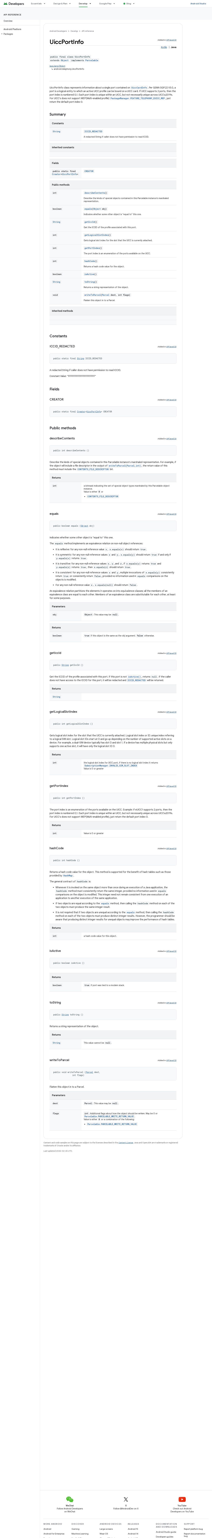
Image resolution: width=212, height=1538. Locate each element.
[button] (19, 34)
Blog (128, 3)
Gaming (75, 1529)
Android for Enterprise (53, 1533)
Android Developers (58, 31)
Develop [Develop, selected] (83, 3)
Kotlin (164, 47)
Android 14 (133, 1533)
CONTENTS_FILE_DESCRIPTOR (93, 469)
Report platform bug (193, 1529)
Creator (56, 174)
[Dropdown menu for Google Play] (115, 3)
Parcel (105, 295)
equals (88, 208)
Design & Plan (60, 3)
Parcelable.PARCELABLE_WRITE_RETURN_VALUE (109, 1116)
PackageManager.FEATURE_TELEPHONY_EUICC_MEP (138, 98)
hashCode (89, 261)
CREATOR (88, 171)
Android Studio (198, 3)
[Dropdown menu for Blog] (135, 3)
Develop (74, 31)
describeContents (94, 192)
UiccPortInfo (69, 174)
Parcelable (91, 60)
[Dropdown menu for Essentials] (46, 3)
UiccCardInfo (139, 87)
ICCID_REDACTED (93, 131)
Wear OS (104, 1533)
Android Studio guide (166, 1532)
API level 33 (171, 40)
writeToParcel (92, 295)
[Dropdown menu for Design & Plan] (71, 3)
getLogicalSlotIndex (96, 235)
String (56, 131)
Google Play (105, 3)
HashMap (68, 875)
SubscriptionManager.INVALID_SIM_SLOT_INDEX (110, 765)
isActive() (134, 676)
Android (47, 1529)
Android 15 (133, 1529)
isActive (89, 274)
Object (64, 60)
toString (89, 281)
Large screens (106, 1529)
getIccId (89, 221)
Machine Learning (80, 1533)
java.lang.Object (57, 66)
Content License (125, 1142)
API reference (13, 14)
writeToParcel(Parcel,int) (125, 465)
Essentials (36, 3)
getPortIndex (92, 248)
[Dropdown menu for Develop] (92, 3)
